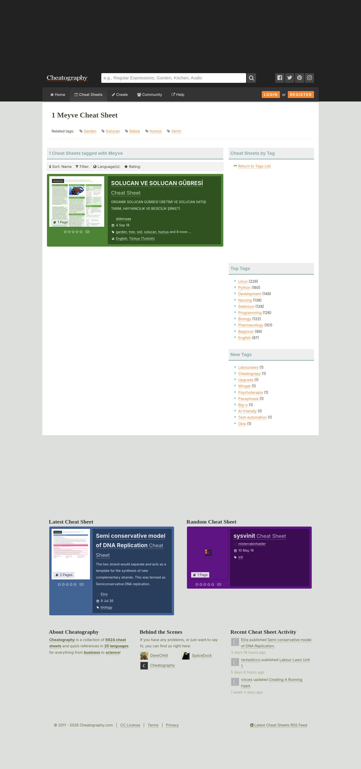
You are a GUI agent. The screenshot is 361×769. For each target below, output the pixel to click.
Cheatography (62, 639)
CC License (130, 725)
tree (132, 232)
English (121, 238)
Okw (242, 423)
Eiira (104, 594)
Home (57, 94)
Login (271, 94)
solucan (150, 232)
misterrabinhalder (252, 544)
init (240, 557)
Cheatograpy (249, 373)
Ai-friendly (247, 411)
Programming (250, 312)
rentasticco (250, 659)
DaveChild (159, 655)
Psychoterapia (250, 392)
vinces (246, 679)
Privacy (172, 725)
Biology (244, 319)
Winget (244, 386)
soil (139, 232)
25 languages (116, 646)
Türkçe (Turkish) (142, 238)
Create (120, 94)
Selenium (246, 306)
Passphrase (248, 398)
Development (249, 293)
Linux (243, 281)
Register (301, 94)
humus (163, 232)
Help (178, 94)
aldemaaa (123, 219)
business (92, 652)
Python (244, 287)
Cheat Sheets (88, 94)
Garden (90, 131)
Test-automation (252, 417)
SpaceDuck (202, 655)
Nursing (245, 300)
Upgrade (245, 379)
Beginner (246, 331)
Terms (153, 725)
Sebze (134, 131)
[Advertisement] (180, 34)
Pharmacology (250, 325)
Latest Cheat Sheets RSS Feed (278, 725)
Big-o (243, 405)
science (113, 652)
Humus (155, 131)
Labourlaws (248, 367)
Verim (176, 131)
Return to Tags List (254, 166)
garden (121, 232)
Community (149, 94)
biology (106, 607)
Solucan (113, 131)
